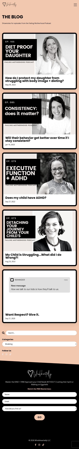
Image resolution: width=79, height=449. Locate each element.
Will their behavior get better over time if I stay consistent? (37, 139)
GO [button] (39, 417)
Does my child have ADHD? (25, 197)
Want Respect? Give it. (22, 314)
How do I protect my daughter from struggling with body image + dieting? (34, 79)
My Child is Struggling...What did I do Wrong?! (33, 256)
